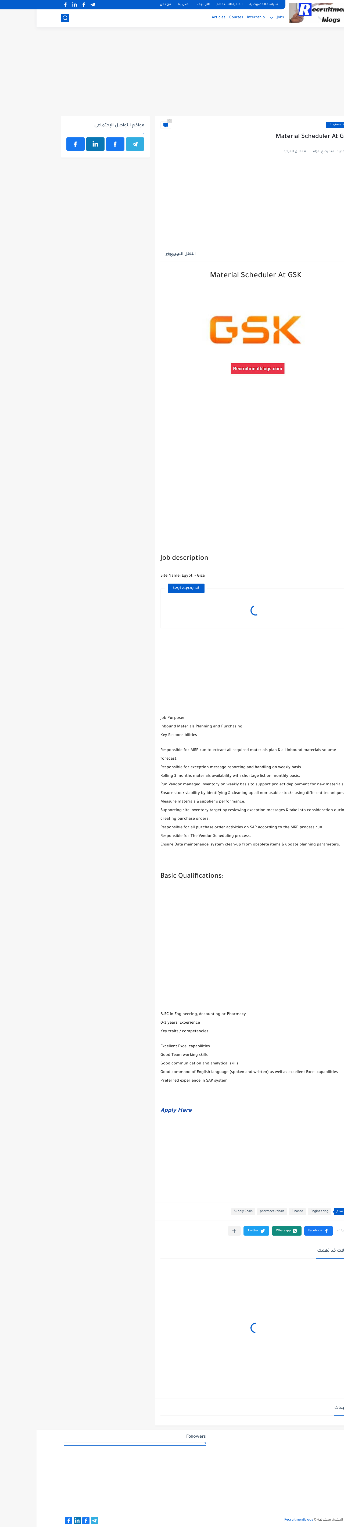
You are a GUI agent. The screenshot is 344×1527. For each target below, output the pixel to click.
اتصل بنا (147, 4)
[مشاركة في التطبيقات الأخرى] (197, 1231)
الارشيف (167, 4)
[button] (282, 1231)
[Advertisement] (172, 74)
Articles (182, 18)
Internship (219, 18)
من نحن (128, 4)
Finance (261, 1211)
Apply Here (139, 1111)
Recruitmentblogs (262, 1520)
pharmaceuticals (235, 1211)
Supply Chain (206, 1211)
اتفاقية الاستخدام (193, 4)
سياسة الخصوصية (227, 4)
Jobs (243, 18)
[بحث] (28, 18)
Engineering (302, 125)
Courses (199, 18)
